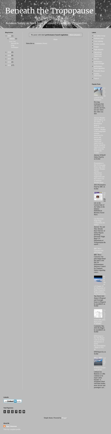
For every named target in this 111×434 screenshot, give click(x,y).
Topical (96, 78)
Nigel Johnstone (11, 426)
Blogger (64, 418)
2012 (9, 65)
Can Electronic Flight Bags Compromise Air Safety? (99, 221)
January (12, 39)
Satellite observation (98, 75)
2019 (9, 36)
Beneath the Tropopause (49, 10)
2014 (9, 62)
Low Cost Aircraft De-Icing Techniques (14, 44)
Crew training (98, 41)
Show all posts (75, 35)
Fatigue (96, 47)
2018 (9, 52)
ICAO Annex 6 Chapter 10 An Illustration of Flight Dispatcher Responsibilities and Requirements (100, 285)
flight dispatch (98, 49)
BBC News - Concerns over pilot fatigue (98, 250)
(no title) (104, 195)
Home (55, 39)
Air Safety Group (99, 36)
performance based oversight (99, 63)
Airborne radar (99, 38)
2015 (9, 59)
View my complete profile (11, 429)
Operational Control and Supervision (98, 54)
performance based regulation (99, 67)
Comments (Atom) (41, 43)
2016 (9, 55)
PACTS (96, 59)
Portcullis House (99, 71)
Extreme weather (99, 44)
